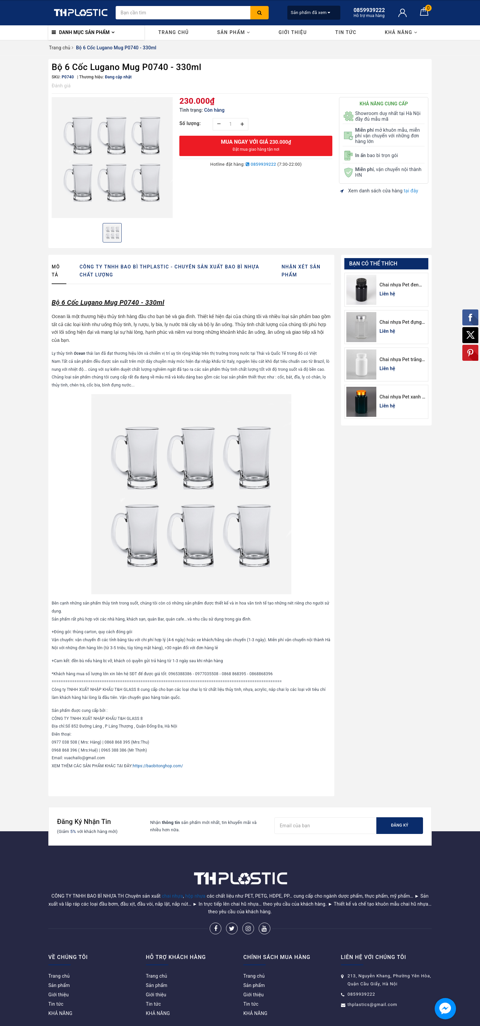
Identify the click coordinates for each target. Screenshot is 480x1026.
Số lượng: (190, 123)
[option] (112, 157)
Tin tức (346, 32)
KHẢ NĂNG (401, 32)
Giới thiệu (293, 32)
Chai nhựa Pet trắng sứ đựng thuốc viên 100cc (401, 360)
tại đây (411, 190)
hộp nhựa (195, 879)
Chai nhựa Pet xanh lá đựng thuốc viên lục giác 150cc (403, 397)
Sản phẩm (233, 32)
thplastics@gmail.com (372, 987)
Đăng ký (399, 825)
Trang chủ (173, 32)
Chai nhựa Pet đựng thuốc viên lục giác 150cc (401, 322)
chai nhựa (172, 879)
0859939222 (261, 164)
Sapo (287, 1018)
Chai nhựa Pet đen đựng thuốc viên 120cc (399, 285)
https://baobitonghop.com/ (158, 766)
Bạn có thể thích (373, 263)
